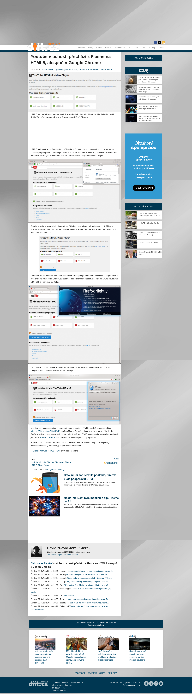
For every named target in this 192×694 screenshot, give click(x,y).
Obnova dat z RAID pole (85, 622)
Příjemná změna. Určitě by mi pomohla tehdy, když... (87, 585)
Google (42, 462)
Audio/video (93, 69)
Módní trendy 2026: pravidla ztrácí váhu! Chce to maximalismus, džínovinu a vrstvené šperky (76, 657)
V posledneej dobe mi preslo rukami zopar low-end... (90, 571)
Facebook (80, 673)
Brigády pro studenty (96, 625)
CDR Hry (143, 70)
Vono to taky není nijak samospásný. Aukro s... (89, 606)
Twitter (92, 673)
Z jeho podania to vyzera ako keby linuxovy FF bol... (89, 578)
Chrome (50, 462)
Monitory (152, 48)
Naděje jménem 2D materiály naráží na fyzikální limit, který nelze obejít (148, 89)
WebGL (43, 437)
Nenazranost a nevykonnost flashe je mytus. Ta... (88, 599)
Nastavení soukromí (59, 691)
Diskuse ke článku (41, 563)
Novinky (75, 69)
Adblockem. (69, 596)
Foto (143, 48)
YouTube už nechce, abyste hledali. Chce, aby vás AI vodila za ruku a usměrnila (149, 118)
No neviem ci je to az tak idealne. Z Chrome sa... (87, 574)
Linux (109, 69)
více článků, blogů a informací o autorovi (62, 555)
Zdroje (161, 48)
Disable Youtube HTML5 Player (46, 451)
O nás (102, 673)
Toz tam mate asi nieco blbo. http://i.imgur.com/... (87, 603)
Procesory (81, 48)
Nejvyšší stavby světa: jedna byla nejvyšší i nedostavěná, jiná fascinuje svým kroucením (44, 657)
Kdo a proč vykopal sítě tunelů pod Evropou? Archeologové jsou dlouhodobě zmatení (149, 80)
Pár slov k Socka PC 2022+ (148, 242)
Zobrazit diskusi (37, 610)
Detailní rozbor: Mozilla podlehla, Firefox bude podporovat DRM (90, 477)
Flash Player (43, 465)
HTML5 (34, 465)
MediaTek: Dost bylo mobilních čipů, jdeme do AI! (91, 499)
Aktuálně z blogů (143, 207)
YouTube (34, 462)
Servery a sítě (120, 48)
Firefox (68, 462)
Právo (136, 48)
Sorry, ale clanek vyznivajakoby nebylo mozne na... (87, 582)
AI (129, 48)
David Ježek (47, 69)
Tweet (116, 459)
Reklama (112, 673)
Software (83, 69)
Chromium (59, 462)
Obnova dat (100, 622)
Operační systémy (63, 69)
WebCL (52, 437)
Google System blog (55, 469)
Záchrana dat (111, 622)
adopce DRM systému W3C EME (45, 431)
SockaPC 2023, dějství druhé (148, 223)
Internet (103, 69)
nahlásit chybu (112, 463)
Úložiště (108, 48)
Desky (90, 48)
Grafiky (99, 48)
